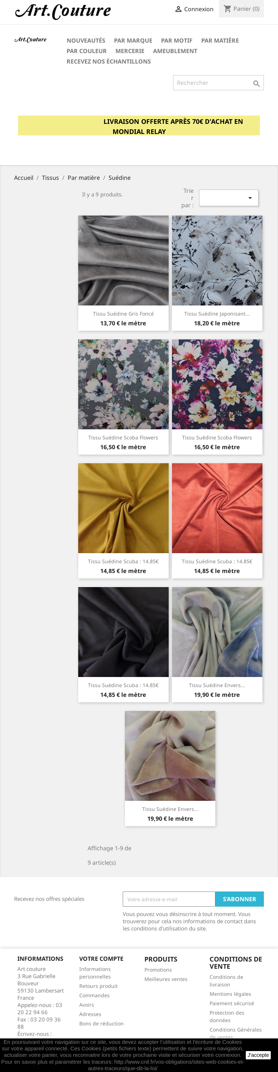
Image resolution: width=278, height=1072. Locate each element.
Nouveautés (86, 40)
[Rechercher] (218, 82)
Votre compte (101, 959)
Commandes (94, 995)
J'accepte (258, 1055)
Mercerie (129, 51)
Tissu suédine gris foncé (123, 313)
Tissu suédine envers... (217, 685)
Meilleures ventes (166, 979)
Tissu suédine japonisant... (217, 313)
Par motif (177, 40)
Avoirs (86, 1004)
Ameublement (175, 51)
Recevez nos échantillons (109, 61)
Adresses (90, 1014)
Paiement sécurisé (232, 1003)
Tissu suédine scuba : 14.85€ (123, 561)
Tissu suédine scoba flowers (217, 437)
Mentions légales (230, 993)
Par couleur (87, 51)
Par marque (133, 40)
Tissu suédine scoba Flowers (123, 437)
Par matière (220, 40)
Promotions (158, 969)
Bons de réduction (101, 1023)
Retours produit (98, 985)
